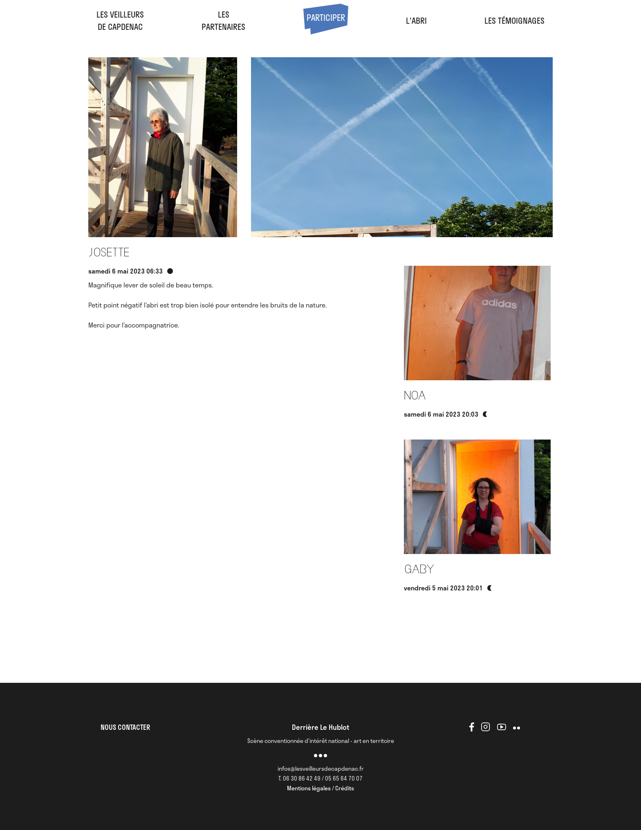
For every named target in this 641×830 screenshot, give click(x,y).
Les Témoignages (514, 20)
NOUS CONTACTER (125, 727)
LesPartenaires (223, 20)
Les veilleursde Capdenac (120, 20)
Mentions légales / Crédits (320, 788)
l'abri (416, 20)
